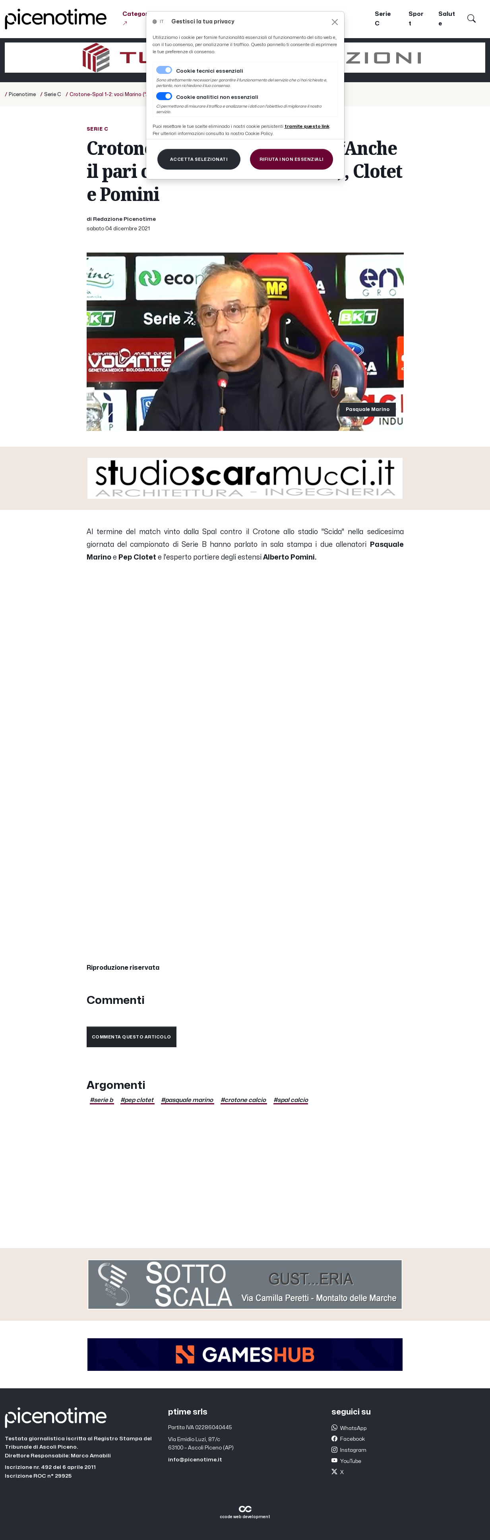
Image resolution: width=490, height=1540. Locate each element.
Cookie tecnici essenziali (209, 71)
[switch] (164, 96)
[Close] (335, 22)
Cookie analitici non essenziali (217, 97)
